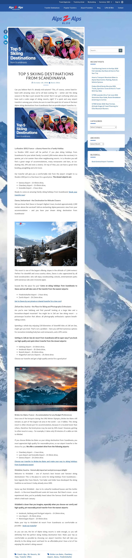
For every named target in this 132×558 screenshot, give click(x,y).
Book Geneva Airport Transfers (103, 161)
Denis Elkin (55, 83)
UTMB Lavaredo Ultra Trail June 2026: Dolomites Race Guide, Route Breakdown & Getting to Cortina (106, 97)
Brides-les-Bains (56, 554)
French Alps (21, 554)
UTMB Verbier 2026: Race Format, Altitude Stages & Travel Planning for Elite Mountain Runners (105, 106)
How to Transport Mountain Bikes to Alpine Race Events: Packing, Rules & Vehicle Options (105, 79)
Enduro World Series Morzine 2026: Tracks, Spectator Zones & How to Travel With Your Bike (106, 88)
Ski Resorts (32, 554)
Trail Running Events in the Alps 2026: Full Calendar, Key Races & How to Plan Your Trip (105, 70)
